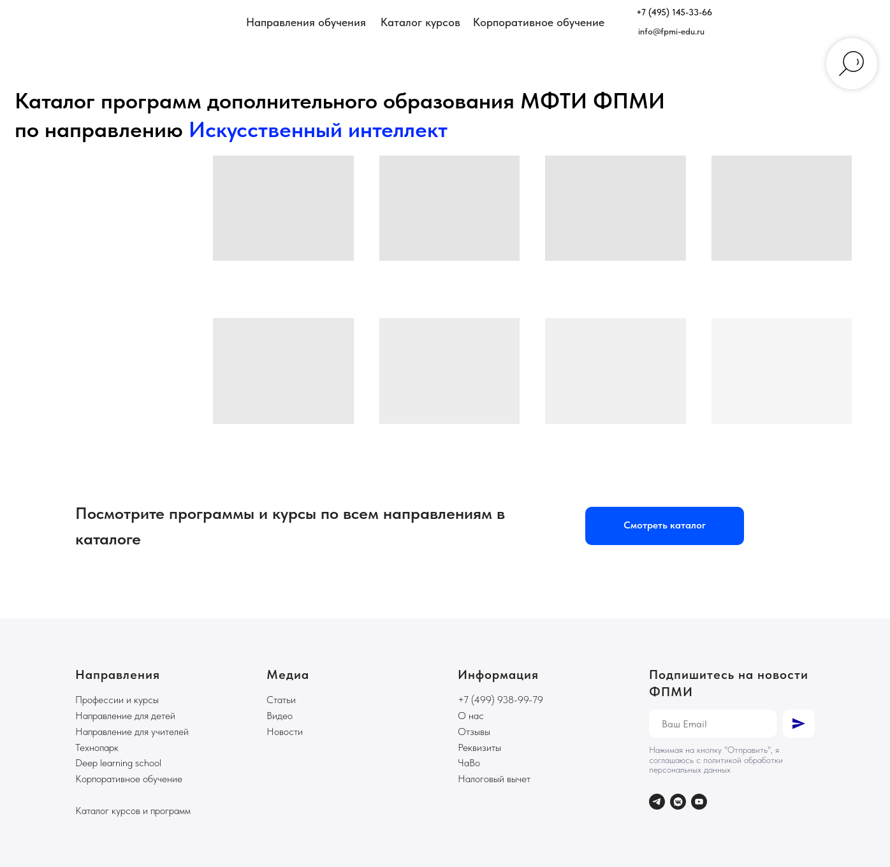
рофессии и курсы (120, 700)
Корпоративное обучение (128, 779)
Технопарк (97, 747)
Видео (279, 716)
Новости (284, 731)
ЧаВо (469, 763)
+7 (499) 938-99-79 (500, 700)
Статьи (281, 700)
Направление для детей (125, 716)
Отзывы (474, 731)
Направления (117, 674)
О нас (471, 716)
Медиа (287, 674)
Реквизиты (479, 747)
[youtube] (699, 802)
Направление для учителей (132, 731)
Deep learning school (118, 763)
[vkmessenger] (678, 802)
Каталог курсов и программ (133, 811)
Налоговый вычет (494, 779)
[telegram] (657, 802)
